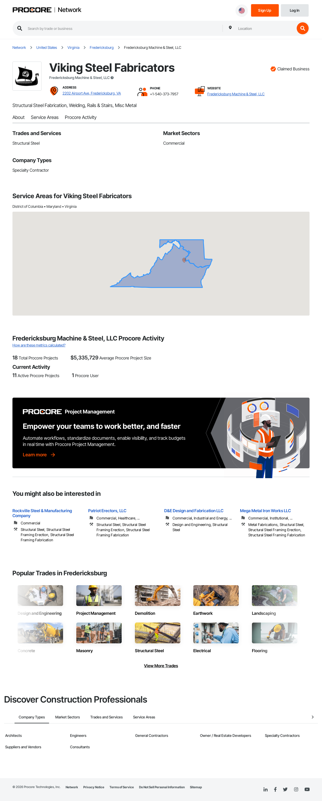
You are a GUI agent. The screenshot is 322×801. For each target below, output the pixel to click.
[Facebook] (275, 789)
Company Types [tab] (21, 717)
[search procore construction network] (122, 28)
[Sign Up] (265, 10)
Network (69, 9)
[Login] (295, 10)
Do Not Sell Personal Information (162, 787)
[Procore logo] (31, 10)
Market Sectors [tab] (57, 717)
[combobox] (265, 28)
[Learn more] (39, 455)
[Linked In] (265, 789)
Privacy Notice (93, 787)
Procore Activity (81, 117)
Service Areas (45, 117)
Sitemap (196, 787)
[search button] (303, 28)
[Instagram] (296, 789)
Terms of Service (121, 787)
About (18, 117)
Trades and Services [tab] (96, 717)
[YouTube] (307, 789)
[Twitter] (285, 789)
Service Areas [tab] (134, 717)
